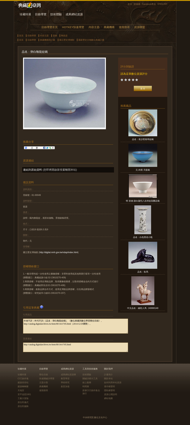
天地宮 (21, 390)
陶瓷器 (64, 35)
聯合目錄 (43, 374)
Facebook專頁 (149, 4)
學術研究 (65, 382)
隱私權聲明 (109, 390)
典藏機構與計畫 (47, 40)
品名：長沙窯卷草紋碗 (143, 139)
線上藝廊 (86, 382)
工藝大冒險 (23, 398)
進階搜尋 (124, 27)
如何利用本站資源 (112, 382)
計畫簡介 (108, 374)
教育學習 (65, 378)
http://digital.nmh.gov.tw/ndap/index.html (58, 252)
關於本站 (108, 378)
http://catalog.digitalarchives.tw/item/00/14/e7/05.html (75, 347)
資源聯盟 (139, 27)
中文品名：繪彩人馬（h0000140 (142, 308)
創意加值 (65, 386)
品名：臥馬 (142, 272)
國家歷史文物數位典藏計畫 (91, 40)
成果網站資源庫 (68, 374)
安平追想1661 (24, 394)
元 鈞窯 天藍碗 (143, 170)
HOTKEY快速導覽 (73, 27)
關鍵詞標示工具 (90, 378)
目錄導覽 (40, 14)
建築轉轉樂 (23, 386)
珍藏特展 (25, 14)
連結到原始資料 (32, 169)
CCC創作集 (23, 378)
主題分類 (43, 382)
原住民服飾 (23, 406)
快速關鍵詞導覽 (46, 378)
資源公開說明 (110, 394)
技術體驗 (56, 14)
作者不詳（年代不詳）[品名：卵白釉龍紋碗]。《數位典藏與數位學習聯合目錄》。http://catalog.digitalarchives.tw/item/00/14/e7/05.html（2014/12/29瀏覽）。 (75, 326)
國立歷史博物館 (66, 40)
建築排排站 (23, 382)
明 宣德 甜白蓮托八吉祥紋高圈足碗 (143, 201)
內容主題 (94, 27)
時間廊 (85, 386)
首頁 (130, 4)
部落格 (137, 4)
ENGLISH (162, 4)
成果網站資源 (74, 14)
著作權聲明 (109, 386)
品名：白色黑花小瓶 (143, 237)
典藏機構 (109, 27)
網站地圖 (108, 398)
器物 (55, 35)
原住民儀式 (23, 402)
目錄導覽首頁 (49, 27)
